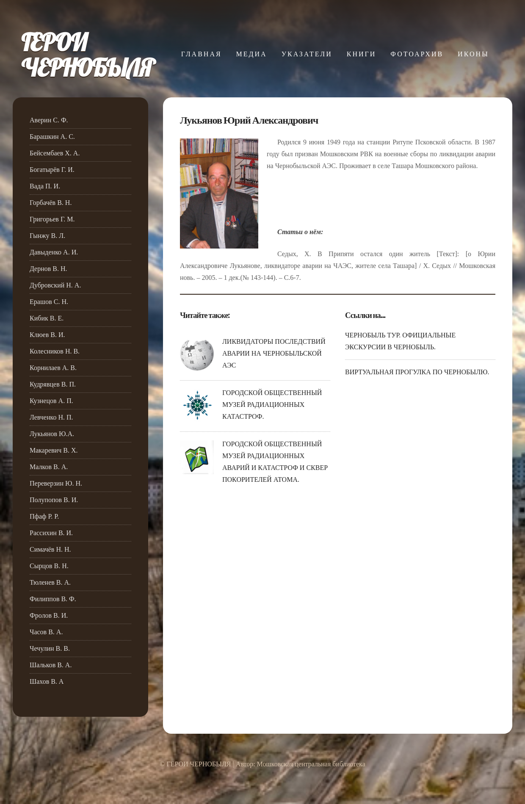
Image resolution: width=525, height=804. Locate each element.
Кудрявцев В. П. (53, 384)
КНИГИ (361, 54)
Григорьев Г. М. (52, 219)
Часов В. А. (46, 631)
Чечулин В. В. (50, 648)
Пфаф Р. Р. (44, 516)
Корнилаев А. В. (53, 367)
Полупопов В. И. (54, 499)
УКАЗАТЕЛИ (307, 54)
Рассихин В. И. (51, 532)
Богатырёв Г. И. (52, 169)
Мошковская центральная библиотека (311, 764)
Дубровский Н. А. (55, 285)
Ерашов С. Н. (49, 301)
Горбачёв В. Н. (51, 202)
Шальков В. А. (51, 665)
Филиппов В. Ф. (53, 598)
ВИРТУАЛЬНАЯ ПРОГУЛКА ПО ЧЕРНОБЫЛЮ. (417, 372)
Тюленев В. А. (50, 582)
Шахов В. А (47, 681)
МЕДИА (251, 54)
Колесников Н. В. (55, 351)
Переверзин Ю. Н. (56, 483)
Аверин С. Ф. (49, 120)
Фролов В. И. (49, 615)
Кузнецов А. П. (51, 400)
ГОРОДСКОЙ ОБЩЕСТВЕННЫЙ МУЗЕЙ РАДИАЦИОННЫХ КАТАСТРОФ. (272, 404)
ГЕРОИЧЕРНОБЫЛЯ (87, 55)
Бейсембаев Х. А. (55, 153)
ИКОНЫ (473, 54)
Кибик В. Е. (47, 318)
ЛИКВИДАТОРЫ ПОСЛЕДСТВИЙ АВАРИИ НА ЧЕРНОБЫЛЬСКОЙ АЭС (274, 353)
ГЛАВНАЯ (201, 54)
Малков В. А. (49, 466)
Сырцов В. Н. (49, 565)
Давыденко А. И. (54, 252)
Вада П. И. (45, 186)
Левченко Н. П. (51, 417)
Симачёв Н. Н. (50, 549)
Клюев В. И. (47, 334)
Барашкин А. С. (52, 136)
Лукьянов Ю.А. (52, 433)
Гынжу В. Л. (47, 235)
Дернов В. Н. (48, 268)
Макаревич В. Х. (53, 450)
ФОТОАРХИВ (416, 54)
